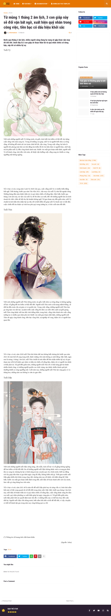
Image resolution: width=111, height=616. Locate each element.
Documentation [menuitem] (41, 4)
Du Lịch (95, 164)
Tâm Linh (95, 179)
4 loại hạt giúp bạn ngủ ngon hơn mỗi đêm (98, 102)
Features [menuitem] (26, 4)
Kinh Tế (96, 168)
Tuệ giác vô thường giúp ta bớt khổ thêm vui (92, 82)
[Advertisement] (38, 173)
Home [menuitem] (16, 4)
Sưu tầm (83, 179)
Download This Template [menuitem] (60, 4)
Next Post (69, 601)
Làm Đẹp (84, 171)
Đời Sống (84, 164)
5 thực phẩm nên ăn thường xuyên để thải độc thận (98, 93)
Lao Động (96, 171)
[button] (106, 3)
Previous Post (7, 601)
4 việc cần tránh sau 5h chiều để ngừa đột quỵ (97, 110)
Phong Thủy (85, 175)
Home (5, 13)
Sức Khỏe (98, 175)
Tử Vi (10, 13)
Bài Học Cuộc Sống (88, 160)
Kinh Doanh (85, 168)
